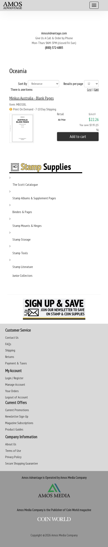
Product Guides (14, 429)
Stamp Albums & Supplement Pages (34, 198)
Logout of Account (16, 397)
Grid (89, 89)
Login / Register (14, 378)
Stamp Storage (21, 239)
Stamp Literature (22, 267)
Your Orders (12, 391)
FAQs (8, 344)
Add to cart (78, 136)
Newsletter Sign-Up (16, 416)
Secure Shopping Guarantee (21, 463)
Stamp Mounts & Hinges (27, 226)
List (96, 89)
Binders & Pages (22, 212)
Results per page (73, 84)
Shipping (10, 350)
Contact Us (12, 337)
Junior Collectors (22, 275)
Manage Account (15, 384)
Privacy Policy (13, 457)
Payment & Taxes (16, 363)
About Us (10, 444)
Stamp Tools (20, 253)
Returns (9, 357)
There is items (21, 89)
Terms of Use (13, 450)
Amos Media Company (64, 535)
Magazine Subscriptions (19, 423)
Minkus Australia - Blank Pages (31, 98)
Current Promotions (17, 410)
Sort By (22, 84)
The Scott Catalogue (25, 184)
